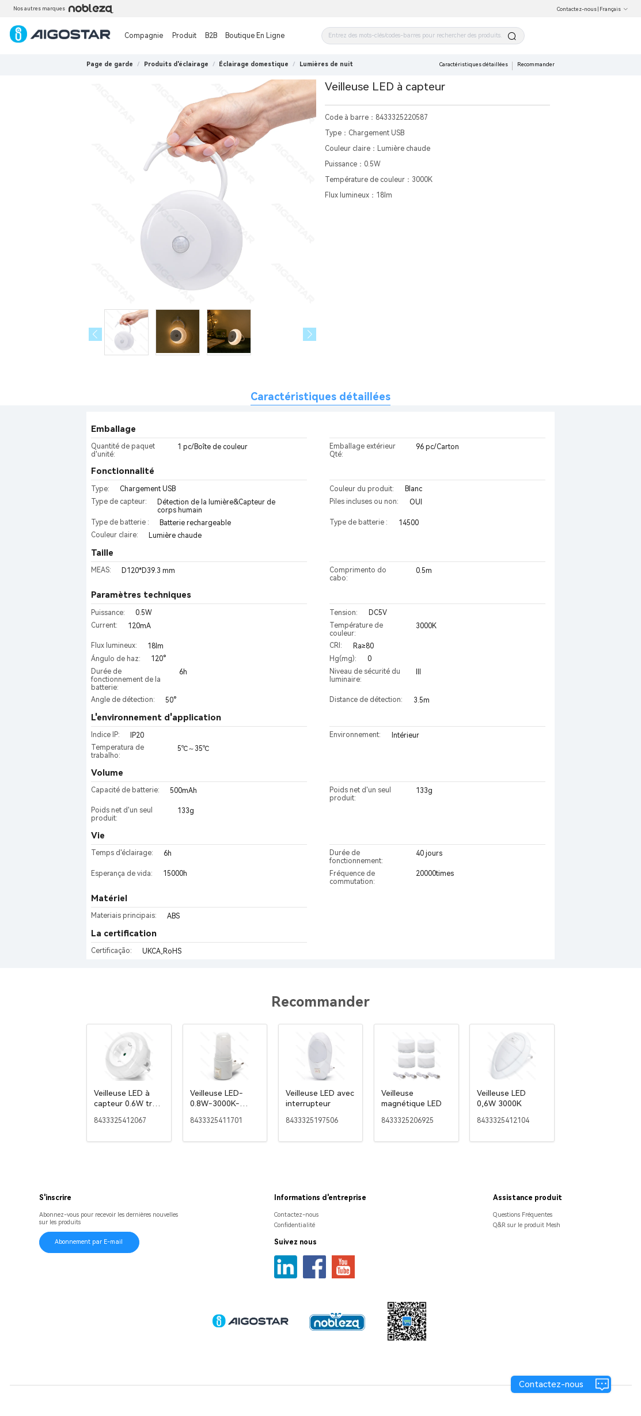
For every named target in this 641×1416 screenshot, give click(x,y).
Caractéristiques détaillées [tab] (320, 396)
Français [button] (614, 9)
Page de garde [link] (109, 64)
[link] (176, 64)
